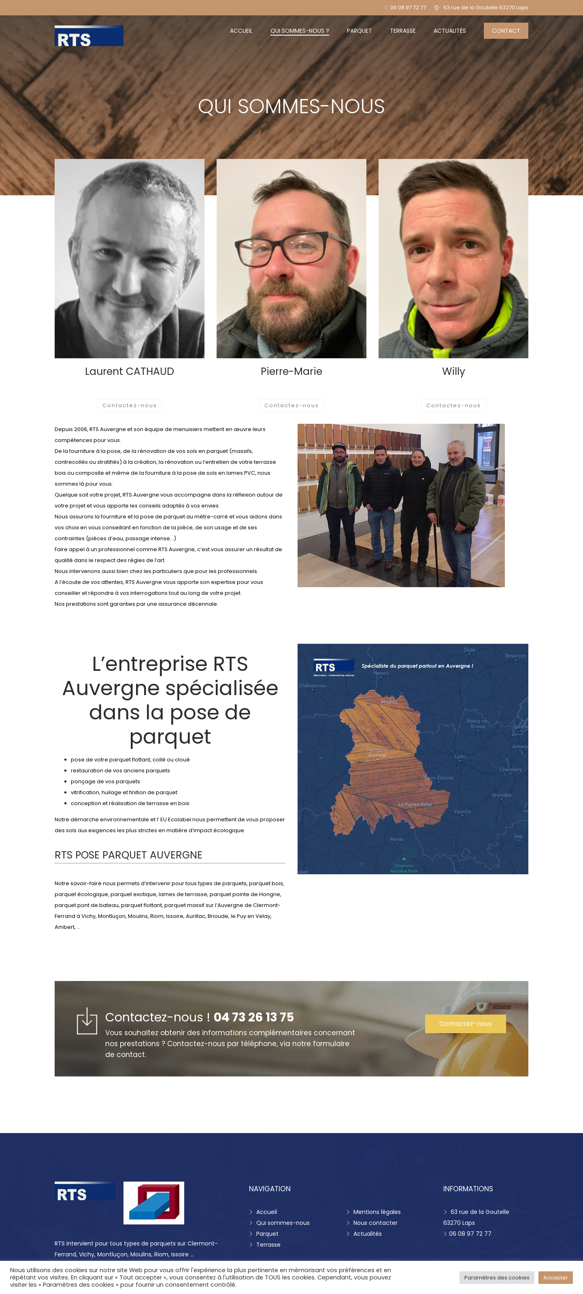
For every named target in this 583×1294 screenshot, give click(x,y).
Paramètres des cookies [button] (497, 1277)
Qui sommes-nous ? (299, 31)
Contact (506, 31)
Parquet (359, 31)
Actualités (450, 31)
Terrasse (403, 31)
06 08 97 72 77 (405, 7)
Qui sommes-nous (279, 1223)
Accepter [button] (555, 1277)
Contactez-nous (129, 405)
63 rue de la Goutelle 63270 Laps (485, 7)
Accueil (241, 31)
